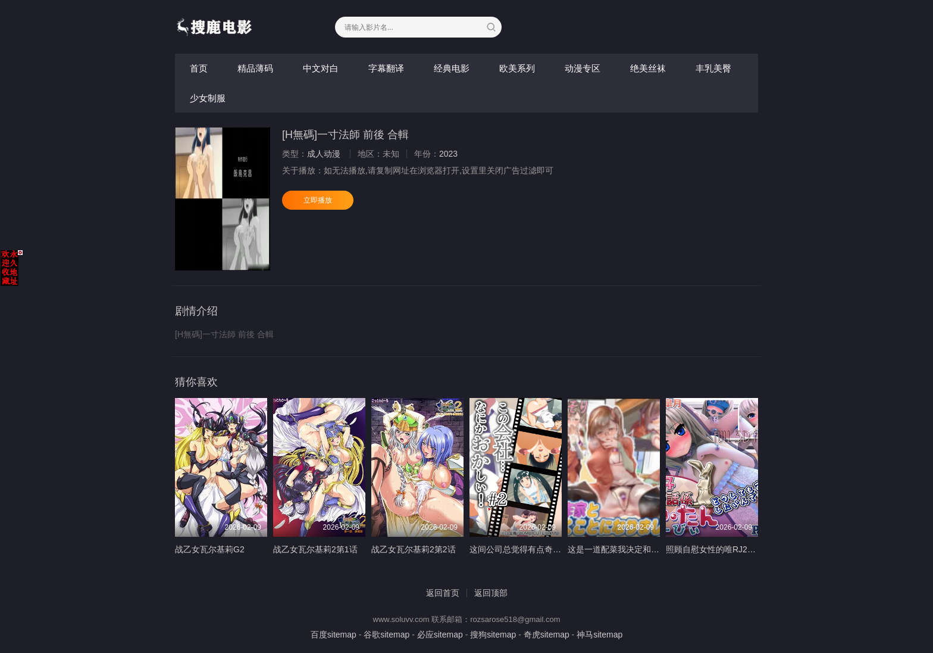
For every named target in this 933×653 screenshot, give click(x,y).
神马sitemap (599, 634)
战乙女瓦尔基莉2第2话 (413, 549)
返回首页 (442, 593)
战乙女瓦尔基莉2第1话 (315, 549)
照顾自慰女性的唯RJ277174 (718, 549)
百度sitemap (333, 634)
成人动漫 (323, 153)
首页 (199, 68)
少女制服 (208, 98)
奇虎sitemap (546, 634)
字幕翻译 (386, 68)
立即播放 (317, 200)
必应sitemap (440, 634)
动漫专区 (582, 68)
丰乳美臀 (713, 68)
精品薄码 (255, 68)
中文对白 (321, 68)
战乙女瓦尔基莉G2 (210, 549)
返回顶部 (491, 593)
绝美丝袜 (648, 68)
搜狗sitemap (493, 634)
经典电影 (451, 68)
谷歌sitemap (386, 634)
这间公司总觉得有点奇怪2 (517, 549)
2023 (448, 153)
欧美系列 (517, 68)
